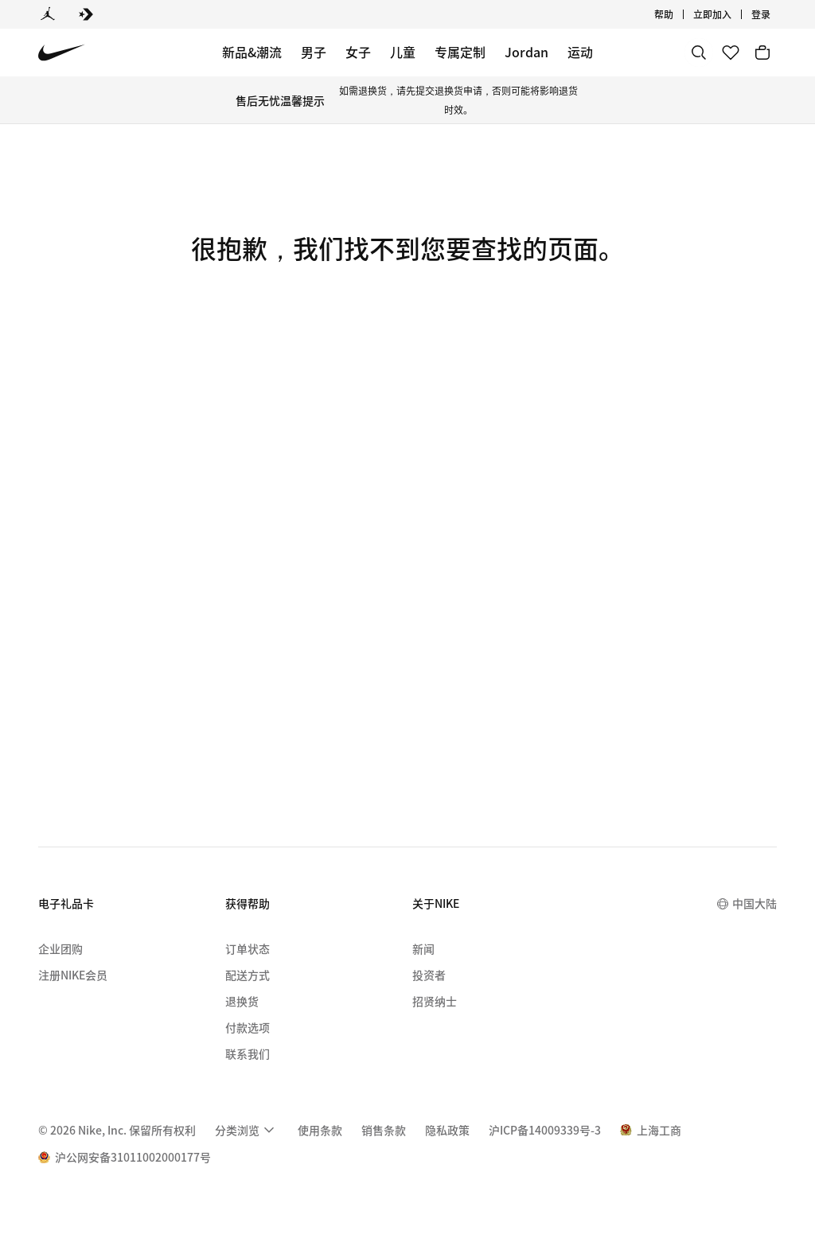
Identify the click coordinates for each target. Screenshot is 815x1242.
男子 (313, 51)
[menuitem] (247, 1129)
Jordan (526, 51)
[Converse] (86, 14)
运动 (580, 51)
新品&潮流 (252, 51)
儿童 (402, 51)
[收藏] (730, 52)
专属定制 (460, 51)
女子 (358, 51)
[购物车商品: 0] (762, 52)
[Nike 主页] (61, 52)
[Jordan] (47, 14)
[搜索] (698, 52)
